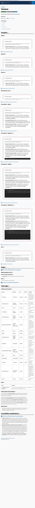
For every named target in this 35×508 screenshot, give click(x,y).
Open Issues (3, 18)
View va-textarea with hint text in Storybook (7, 88)
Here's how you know (16, 0)
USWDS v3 (15, 11)
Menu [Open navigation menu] (33, 2)
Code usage (3, 26)
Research (8, 18)
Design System (5, 2)
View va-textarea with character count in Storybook (9, 101)
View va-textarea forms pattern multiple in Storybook (9, 202)
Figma (13, 18)
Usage (2, 24)
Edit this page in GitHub (4, 438)
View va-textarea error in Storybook (6, 263)
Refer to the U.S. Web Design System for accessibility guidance (13, 416)
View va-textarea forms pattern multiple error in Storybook (10, 244)
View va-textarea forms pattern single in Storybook (9, 130)
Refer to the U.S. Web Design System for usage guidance (12, 269)
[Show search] (30, 3)
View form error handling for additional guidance (11, 282)
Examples (3, 22)
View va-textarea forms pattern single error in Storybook (9, 161)
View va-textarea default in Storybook (7, 51)
